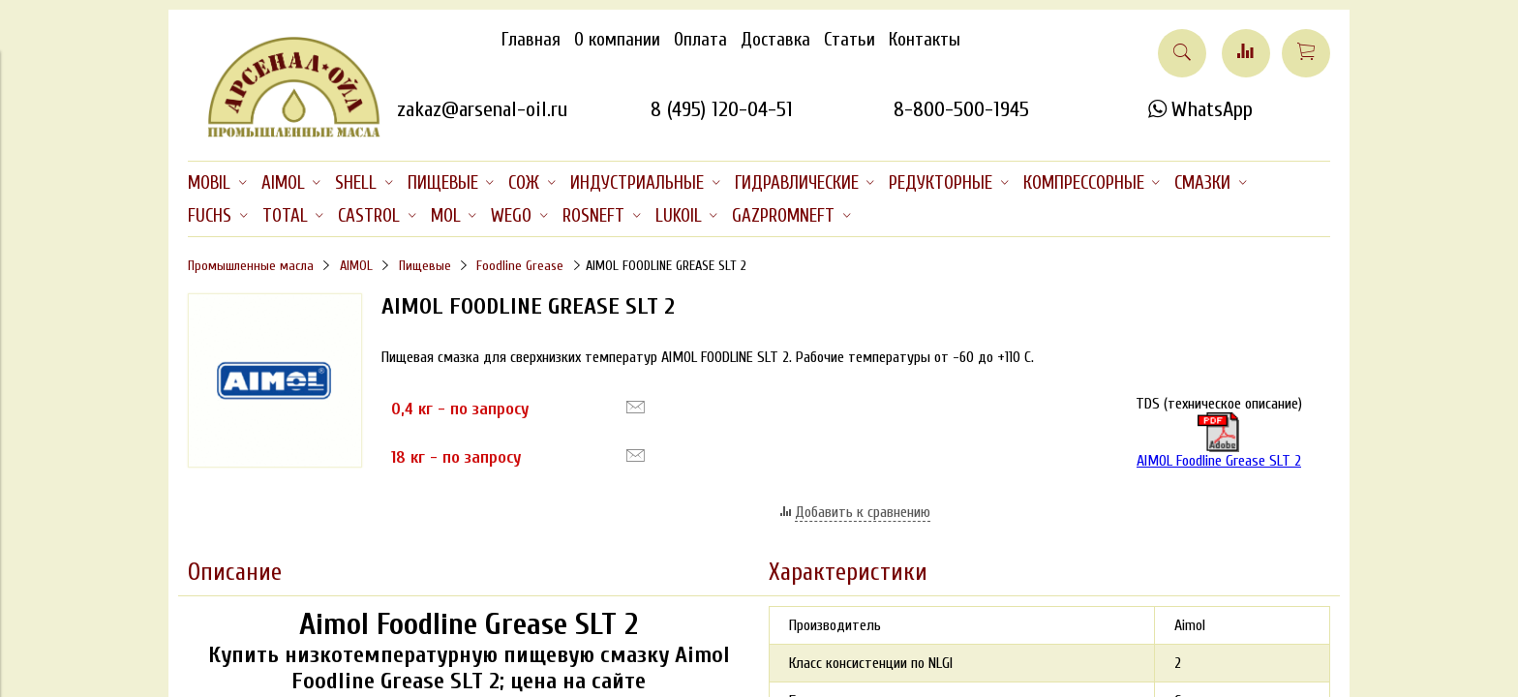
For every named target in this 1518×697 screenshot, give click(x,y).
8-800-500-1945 (961, 109)
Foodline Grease (519, 266)
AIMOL (356, 266)
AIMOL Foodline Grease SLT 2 (1219, 441)
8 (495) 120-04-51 (722, 109)
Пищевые (425, 266)
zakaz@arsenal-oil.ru (482, 109)
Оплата (700, 39)
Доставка (775, 39)
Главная (531, 39)
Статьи (849, 39)
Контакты (924, 39)
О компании (617, 39)
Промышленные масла (251, 266)
